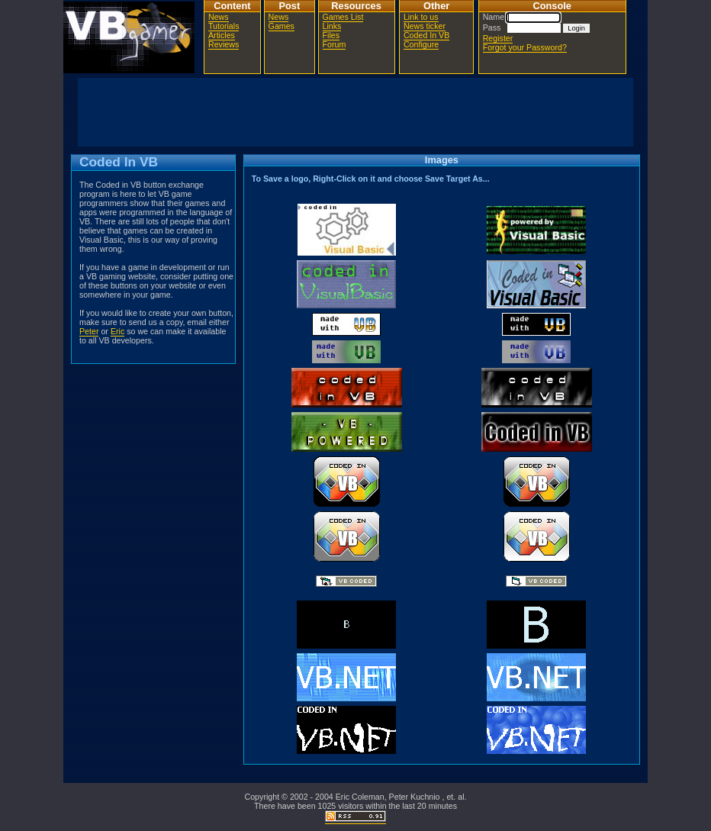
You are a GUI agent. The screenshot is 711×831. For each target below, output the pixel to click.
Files (331, 35)
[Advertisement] (355, 112)
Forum (334, 44)
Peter (88, 331)
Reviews (223, 44)
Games (281, 26)
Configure (421, 44)
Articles (221, 35)
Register (498, 38)
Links (332, 26)
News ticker (425, 26)
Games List (343, 16)
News (218, 16)
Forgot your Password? (525, 47)
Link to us (421, 16)
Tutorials (223, 26)
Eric (117, 331)
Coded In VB (426, 35)
